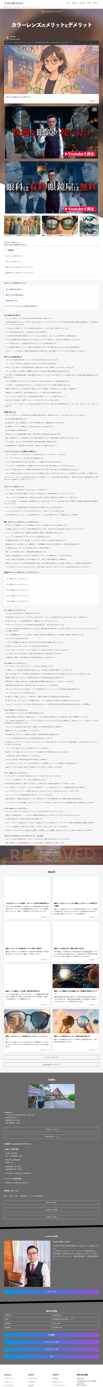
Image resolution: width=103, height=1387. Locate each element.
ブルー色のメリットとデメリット (17, 584)
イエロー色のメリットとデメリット (17, 601)
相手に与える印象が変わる (15, 295)
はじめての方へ (33, 1378)
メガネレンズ (8, 1382)
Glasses (7, 1375)
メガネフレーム (8, 1378)
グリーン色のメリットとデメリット (17, 595)
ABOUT (56, 1375)
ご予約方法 (31, 1382)
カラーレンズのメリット (14, 261)
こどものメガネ (8, 1385)
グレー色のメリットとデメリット (17, 579)
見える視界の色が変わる (14, 289)
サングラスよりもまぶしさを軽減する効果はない (22, 306)
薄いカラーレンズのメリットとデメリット (20, 267)
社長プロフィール (58, 1382)
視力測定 (31, 1385)
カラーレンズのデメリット (15, 256)
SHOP (31, 1375)
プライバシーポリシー (59, 1385)
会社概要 (55, 1378)
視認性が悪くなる (12, 300)
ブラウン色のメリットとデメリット (17, 590)
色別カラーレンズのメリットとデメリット (20, 272)
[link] (51, 74)
